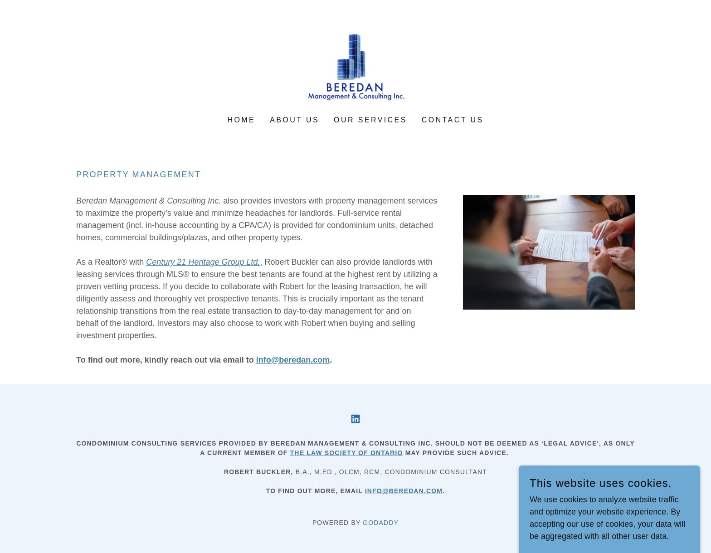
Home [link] (241, 120)
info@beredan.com (404, 491)
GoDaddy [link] (381, 522)
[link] (355, 63)
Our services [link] (370, 120)
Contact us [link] (453, 120)
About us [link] (294, 120)
